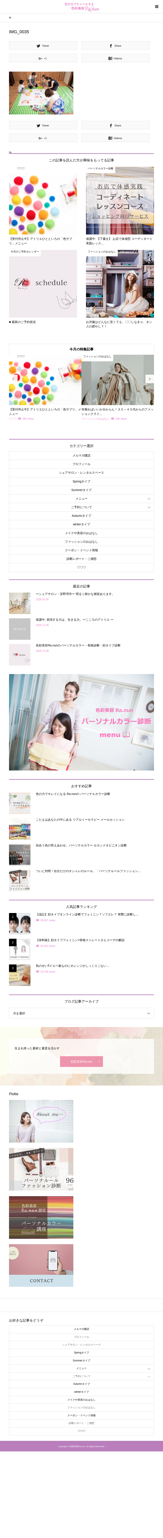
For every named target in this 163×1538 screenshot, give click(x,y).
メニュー (81, 498)
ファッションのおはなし (81, 541)
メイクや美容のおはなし (81, 533)
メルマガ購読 (81, 455)
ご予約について (81, 507)
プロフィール (81, 464)
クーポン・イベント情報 (81, 550)
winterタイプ (81, 524)
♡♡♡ (81, 567)
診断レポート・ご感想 (81, 558)
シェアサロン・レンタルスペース (81, 472)
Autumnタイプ (81, 515)
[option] (45, 388)
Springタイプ (81, 481)
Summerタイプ (81, 490)
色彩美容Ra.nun (81, 1061)
